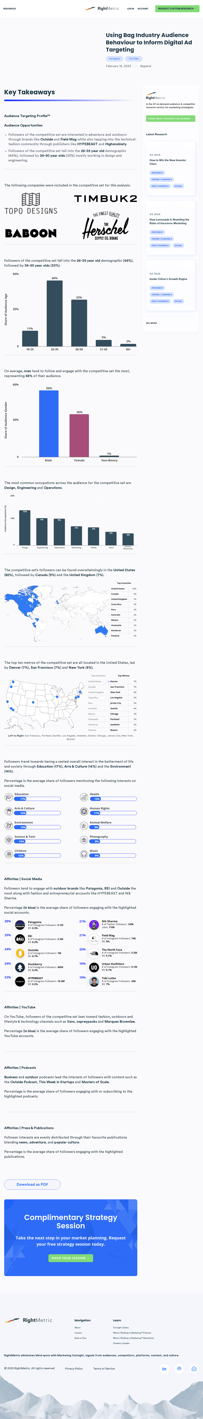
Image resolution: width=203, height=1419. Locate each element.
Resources (9, 8)
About (78, 1328)
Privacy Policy (74, 1368)
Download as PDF (32, 1184)
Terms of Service (104, 1368)
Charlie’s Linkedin (121, 1343)
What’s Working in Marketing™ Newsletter (133, 1338)
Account (142, 8)
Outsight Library (121, 1328)
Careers (78, 1333)
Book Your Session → (71, 1258)
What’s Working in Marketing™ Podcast (132, 1333)
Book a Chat (80, 1338)
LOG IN (130, 8)
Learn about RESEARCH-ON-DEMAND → (170, 118)
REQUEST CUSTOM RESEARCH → (177, 8)
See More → (153, 323)
